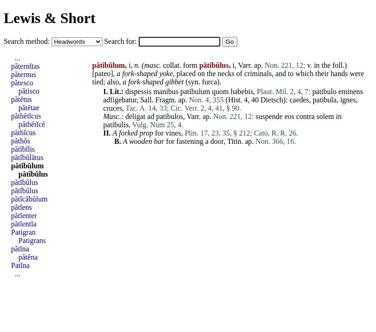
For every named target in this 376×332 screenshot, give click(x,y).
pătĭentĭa (23, 224)
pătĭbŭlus (33, 174)
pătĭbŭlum (27, 166)
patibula (325, 100)
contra (305, 116)
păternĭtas (25, 66)
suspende (269, 116)
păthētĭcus (26, 116)
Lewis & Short (49, 18)
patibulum (195, 91)
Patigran (23, 232)
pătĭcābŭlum (29, 199)
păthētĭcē (31, 124)
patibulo (324, 91)
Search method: (28, 41)
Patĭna (20, 265)
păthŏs (20, 141)
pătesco (22, 83)
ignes (348, 100)
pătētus (21, 99)
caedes (299, 100)
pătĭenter (24, 215)
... (17, 58)
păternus (23, 74)
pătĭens (21, 207)
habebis (241, 91)
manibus (165, 91)
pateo (102, 73)
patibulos (169, 116)
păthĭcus (23, 132)
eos (289, 116)
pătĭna (20, 249)
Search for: (121, 41)
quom (220, 91)
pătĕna (28, 257)
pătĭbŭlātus (27, 157)
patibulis (116, 125)
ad (150, 116)
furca (209, 82)
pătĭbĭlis (23, 149)
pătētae (28, 108)
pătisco (28, 91)
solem (325, 116)
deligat (135, 116)
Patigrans (32, 240)
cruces (112, 108)
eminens (350, 91)
